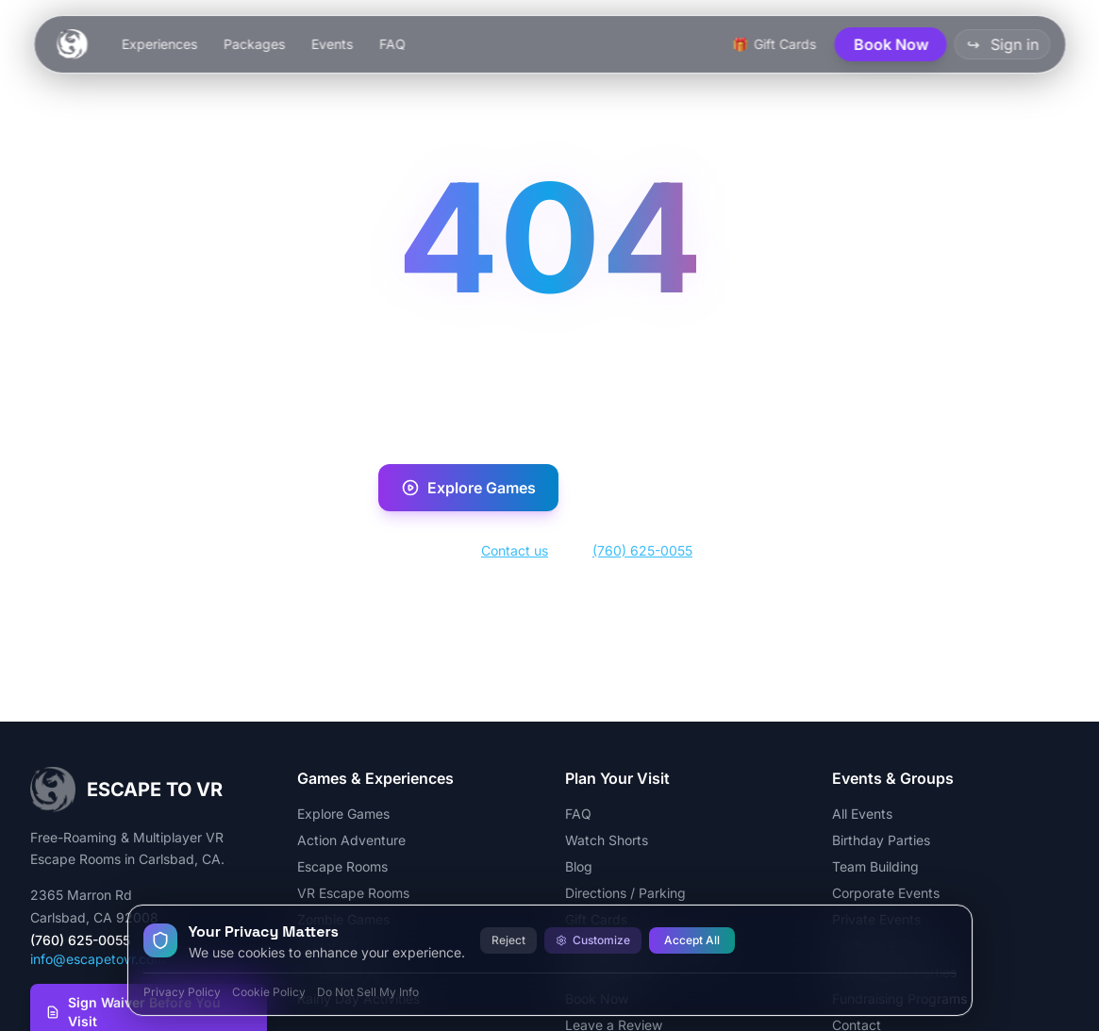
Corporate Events (886, 893)
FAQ (391, 44)
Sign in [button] (1002, 44)
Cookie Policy (269, 992)
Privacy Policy (182, 992)
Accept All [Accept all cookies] (692, 940)
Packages (253, 44)
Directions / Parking (625, 893)
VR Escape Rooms (353, 893)
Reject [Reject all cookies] (508, 940)
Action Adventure (351, 840)
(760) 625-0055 (642, 550)
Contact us (514, 550)
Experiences (158, 44)
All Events (862, 814)
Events (331, 44)
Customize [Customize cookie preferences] (593, 940)
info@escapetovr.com (97, 959)
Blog (578, 866)
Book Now (647, 487)
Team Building (875, 866)
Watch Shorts (606, 840)
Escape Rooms (342, 866)
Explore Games (468, 487)
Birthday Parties (881, 840)
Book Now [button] (890, 44)
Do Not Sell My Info (368, 992)
